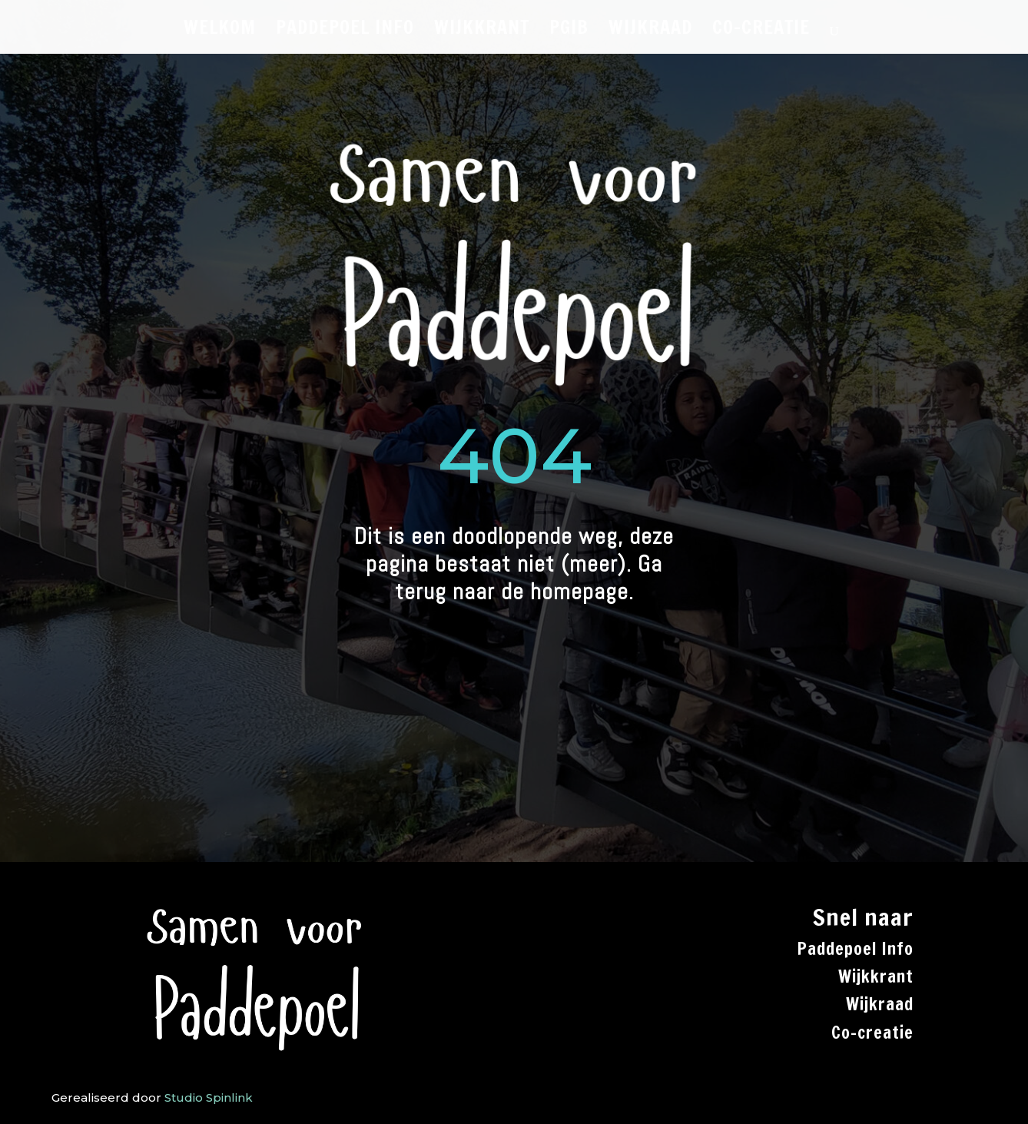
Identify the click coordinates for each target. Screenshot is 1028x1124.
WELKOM (220, 31)
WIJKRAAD (650, 31)
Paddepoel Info (855, 948)
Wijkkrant (876, 976)
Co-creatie (872, 1032)
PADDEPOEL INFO (345, 31)
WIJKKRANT (481, 31)
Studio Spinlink (208, 1097)
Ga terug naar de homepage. (529, 577)
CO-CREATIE (761, 31)
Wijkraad (880, 1004)
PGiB (569, 31)
